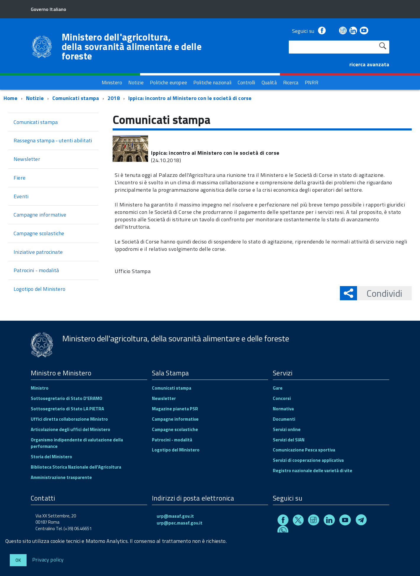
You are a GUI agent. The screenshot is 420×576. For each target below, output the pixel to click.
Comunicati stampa (75, 98)
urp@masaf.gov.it (175, 516)
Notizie (35, 98)
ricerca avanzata (369, 64)
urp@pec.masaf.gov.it (179, 522)
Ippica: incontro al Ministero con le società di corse (190, 98)
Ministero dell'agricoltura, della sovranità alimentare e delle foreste (132, 46)
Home (10, 98)
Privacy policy (48, 559)
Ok (18, 560)
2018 (114, 98)
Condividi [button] (379, 293)
